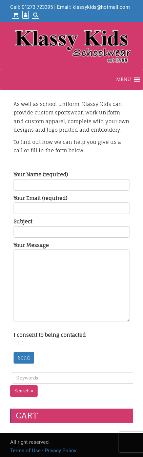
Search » (24, 391)
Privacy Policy (60, 451)
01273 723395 (37, 7)
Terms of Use (25, 451)
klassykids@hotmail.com (101, 7)
